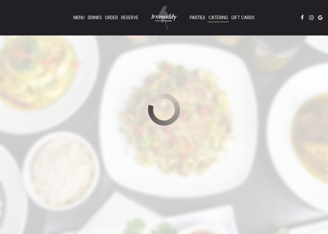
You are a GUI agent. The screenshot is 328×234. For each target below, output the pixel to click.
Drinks (95, 17)
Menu (79, 17)
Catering (218, 17)
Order (111, 17)
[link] (164, 17)
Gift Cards (243, 17)
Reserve (129, 17)
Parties (197, 17)
